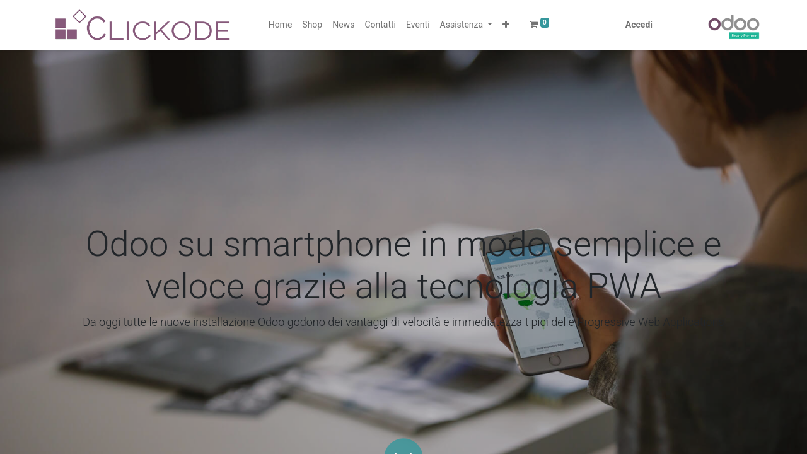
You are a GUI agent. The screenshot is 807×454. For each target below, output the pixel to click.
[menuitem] (281, 25)
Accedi (639, 25)
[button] (505, 25)
